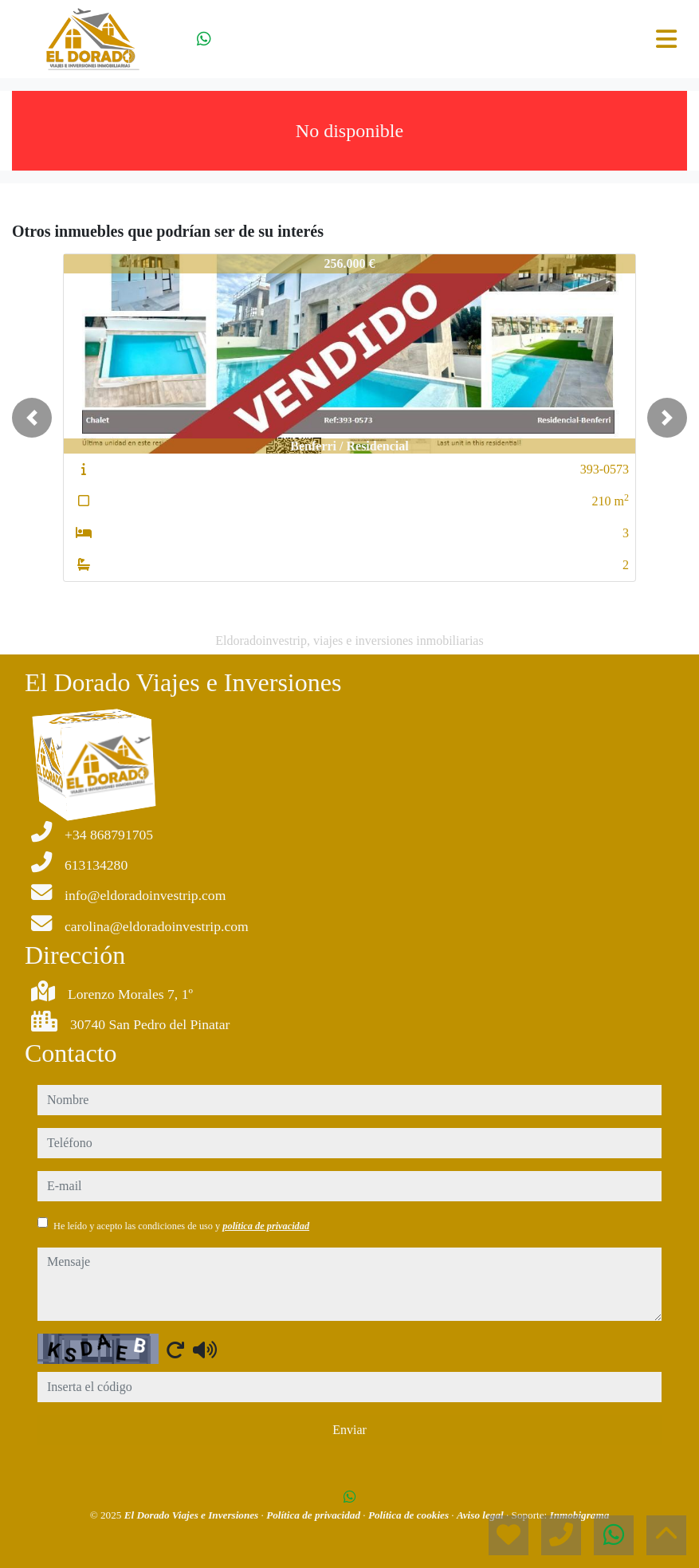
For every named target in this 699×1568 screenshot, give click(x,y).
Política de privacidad (314, 1515)
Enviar (349, 1429)
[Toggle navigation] (666, 39)
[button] (32, 418)
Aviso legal (481, 1515)
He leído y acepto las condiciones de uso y (181, 1226)
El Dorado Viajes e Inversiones (192, 1515)
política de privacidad (265, 1226)
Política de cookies (409, 1515)
